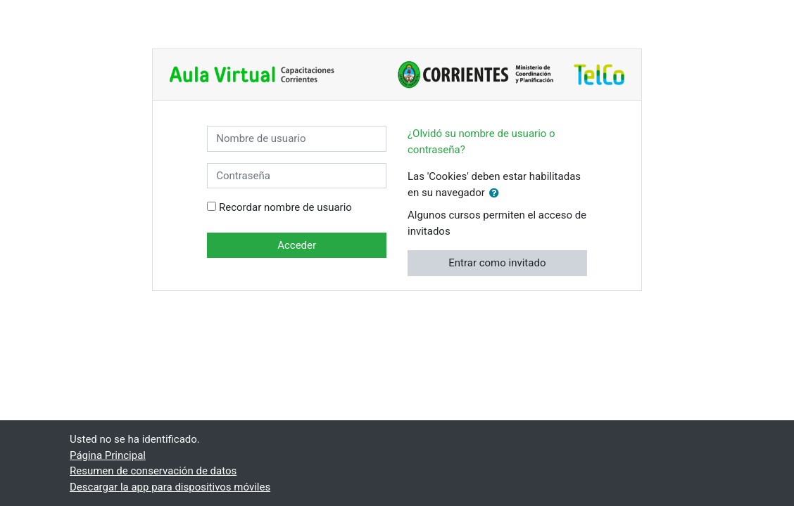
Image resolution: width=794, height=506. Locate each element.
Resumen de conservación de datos (153, 471)
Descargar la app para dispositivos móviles (170, 487)
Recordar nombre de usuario (285, 207)
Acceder (296, 245)
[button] (497, 193)
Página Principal (108, 455)
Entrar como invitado (497, 263)
